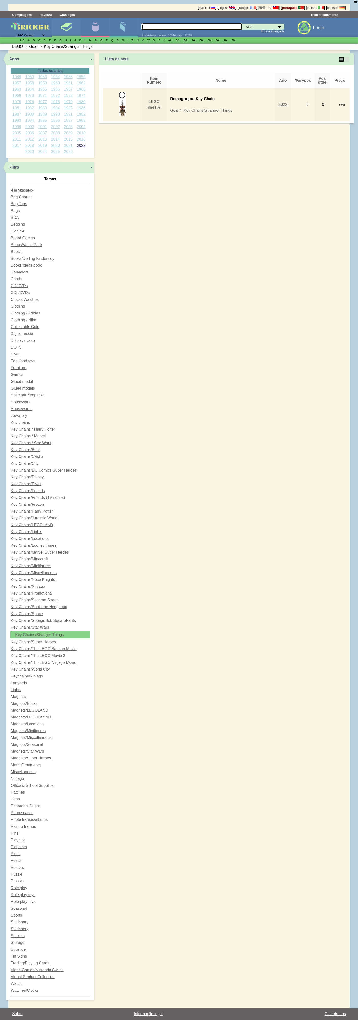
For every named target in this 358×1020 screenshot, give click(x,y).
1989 (42, 114)
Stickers (18, 936)
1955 (68, 77)
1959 (42, 83)
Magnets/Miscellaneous (31, 738)
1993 (16, 120)
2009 (68, 133)
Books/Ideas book (26, 265)
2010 (81, 133)
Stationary (19, 922)
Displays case (23, 340)
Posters (17, 867)
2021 (68, 145)
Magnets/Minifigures (28, 731)
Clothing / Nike (23, 320)
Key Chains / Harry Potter (33, 429)
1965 (42, 89)
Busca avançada (273, 31)
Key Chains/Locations (30, 538)
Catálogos (67, 15)
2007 (42, 133)
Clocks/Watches (25, 299)
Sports (16, 915)
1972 (55, 95)
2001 (42, 127)
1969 (16, 95)
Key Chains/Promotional (32, 593)
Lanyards (19, 683)
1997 (68, 120)
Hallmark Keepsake (28, 395)
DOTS (16, 347)
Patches (18, 792)
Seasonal (19, 908)
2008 (55, 133)
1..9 (22, 40)
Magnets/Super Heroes (31, 758)
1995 (42, 120)
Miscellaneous (23, 772)
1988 (29, 114)
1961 (68, 83)
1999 (16, 127)
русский (207, 8)
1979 (68, 102)
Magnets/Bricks (24, 703)
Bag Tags (19, 204)
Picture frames (23, 826)
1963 (16, 89)
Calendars (20, 272)
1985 (68, 108)
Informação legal (148, 1014)
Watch (16, 983)
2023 (29, 152)
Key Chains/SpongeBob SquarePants (43, 620)
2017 (16, 145)
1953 (42, 77)
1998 (81, 120)
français (247, 8)
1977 (42, 102)
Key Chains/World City (30, 669)
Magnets (18, 697)
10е (226, 40)
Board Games (23, 238)
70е (194, 40)
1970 (29, 95)
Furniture (18, 368)
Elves (15, 354)
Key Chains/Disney (27, 477)
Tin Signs (19, 956)
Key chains (20, 422)
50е (178, 40)
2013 (42, 139)
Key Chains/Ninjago (28, 586)
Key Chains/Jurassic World (34, 518)
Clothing (18, 306)
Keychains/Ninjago (27, 676)
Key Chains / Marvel (28, 436)
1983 (42, 108)
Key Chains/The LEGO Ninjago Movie (43, 662)
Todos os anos (50, 71)
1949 (16, 77)
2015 (68, 139)
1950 (29, 77)
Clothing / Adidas (25, 313)
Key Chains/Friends (28, 491)
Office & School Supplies (32, 785)
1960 (55, 83)
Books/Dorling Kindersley (32, 258)
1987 (16, 114)
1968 (81, 89)
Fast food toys (23, 361)
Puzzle (16, 874)
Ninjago (17, 779)
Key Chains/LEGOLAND (32, 525)
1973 (68, 95)
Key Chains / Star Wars (31, 443)
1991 (68, 114)
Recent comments (324, 15)
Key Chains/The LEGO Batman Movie (43, 649)
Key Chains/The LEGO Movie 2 (38, 656)
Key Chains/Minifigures (31, 566)
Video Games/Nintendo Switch (37, 970)
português (293, 8)
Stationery (19, 929)
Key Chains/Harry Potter (32, 511)
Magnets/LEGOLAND (29, 710)
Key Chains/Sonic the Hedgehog (39, 607)
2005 (16, 133)
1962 (81, 83)
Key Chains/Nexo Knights (33, 579)
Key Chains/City (25, 463)
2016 (81, 139)
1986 (81, 108)
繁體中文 (269, 8)
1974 (81, 95)
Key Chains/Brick (25, 450)
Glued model (22, 381)
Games (17, 375)
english (227, 8)
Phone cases (22, 813)
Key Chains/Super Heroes (33, 642)
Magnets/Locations (27, 724)
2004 (81, 127)
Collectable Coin (25, 327)
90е (210, 40)
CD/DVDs (19, 286)
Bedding (18, 224)
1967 (68, 89)
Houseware (20, 402)
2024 (42, 152)
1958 (29, 83)
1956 (81, 77)
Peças (123, 27)
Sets (66, 27)
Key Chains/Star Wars (30, 627)
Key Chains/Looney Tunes (33, 545)
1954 (55, 77)
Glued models (23, 388)
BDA (15, 217)
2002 (55, 127)
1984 (55, 108)
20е (234, 40)
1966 (55, 89)
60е (186, 40)
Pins (14, 833)
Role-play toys (23, 901)
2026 (68, 152)
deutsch (336, 8)
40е (170, 40)
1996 (55, 120)
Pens (15, 799)
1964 (29, 89)
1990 (55, 114)
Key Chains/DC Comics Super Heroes (44, 470)
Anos (14, 59)
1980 (81, 102)
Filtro (14, 167)
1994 (29, 120)
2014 (55, 139)
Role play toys (23, 895)
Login (318, 27)
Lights (16, 690)
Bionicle (17, 231)
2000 (29, 127)
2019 (42, 145)
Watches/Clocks (25, 990)
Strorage (18, 949)
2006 (29, 133)
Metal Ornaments (26, 765)
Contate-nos (335, 1014)
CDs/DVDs (20, 293)
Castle (16, 279)
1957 (16, 83)
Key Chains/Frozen (27, 504)
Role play (19, 888)
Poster (16, 860)
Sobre (17, 1014)
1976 (29, 102)
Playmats (19, 847)
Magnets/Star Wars (27, 751)
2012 (29, 139)
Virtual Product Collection (32, 977)
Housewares (21, 409)
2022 (81, 145)
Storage (17, 942)
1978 (55, 102)
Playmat (18, 840)
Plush (15, 854)
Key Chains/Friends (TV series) (38, 497)
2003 (68, 127)
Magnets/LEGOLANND (31, 717)
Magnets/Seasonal (27, 744)
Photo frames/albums (29, 820)
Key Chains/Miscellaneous (34, 573)
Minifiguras (95, 27)
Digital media (22, 334)
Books (16, 252)
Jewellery (19, 416)
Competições (22, 15)
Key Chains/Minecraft (29, 559)
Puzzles (17, 881)
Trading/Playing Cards (30, 963)
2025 (55, 152)
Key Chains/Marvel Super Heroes (40, 552)
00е (218, 40)
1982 (29, 108)
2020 (55, 145)
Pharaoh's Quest (25, 806)
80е (202, 40)
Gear (174, 110)
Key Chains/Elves (26, 484)
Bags (15, 211)
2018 (29, 145)
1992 (81, 114)
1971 (42, 95)
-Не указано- (22, 190)
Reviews (46, 15)
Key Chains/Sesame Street (34, 600)
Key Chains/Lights (26, 532)
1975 (16, 102)
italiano (315, 8)
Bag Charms (21, 197)
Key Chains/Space (27, 614)
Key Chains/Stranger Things (39, 635)
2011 (16, 139)
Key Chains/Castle (27, 456)
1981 (16, 108)
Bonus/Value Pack (26, 245)
